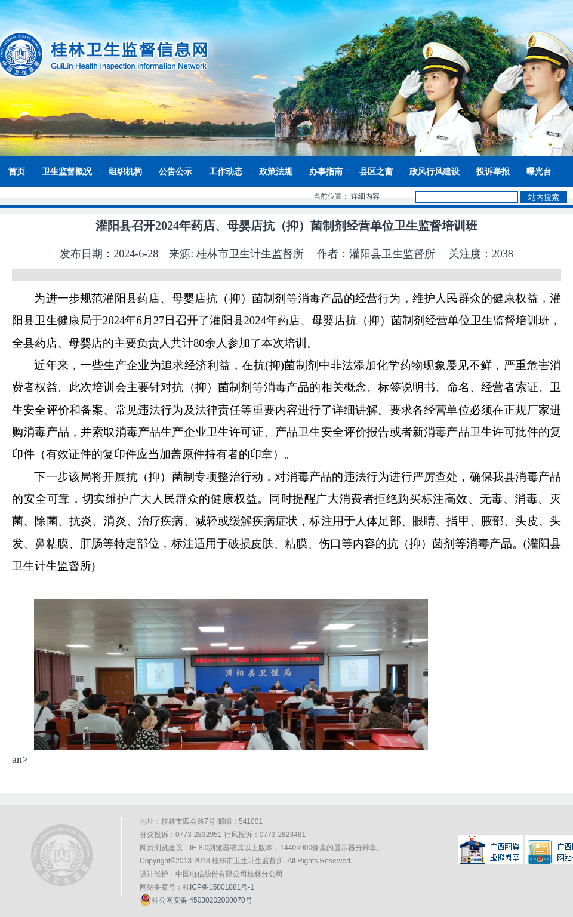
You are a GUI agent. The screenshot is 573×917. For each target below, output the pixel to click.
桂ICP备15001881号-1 (218, 887)
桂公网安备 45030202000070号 (196, 900)
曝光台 (539, 171)
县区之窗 (376, 171)
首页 (16, 171)
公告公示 (175, 171)
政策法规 (275, 171)
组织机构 (125, 171)
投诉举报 (493, 171)
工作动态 (225, 171)
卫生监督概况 (67, 171)
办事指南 (326, 171)
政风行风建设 (434, 171)
